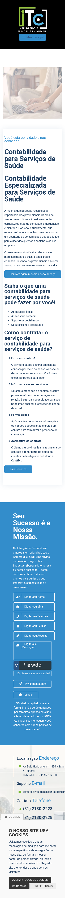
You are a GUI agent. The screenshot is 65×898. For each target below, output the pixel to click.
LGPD (47, 716)
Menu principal (32, 37)
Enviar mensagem (32, 683)
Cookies (12, 816)
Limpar (26, 694)
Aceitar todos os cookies (30, 879)
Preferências (43, 886)
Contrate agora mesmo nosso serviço (32, 274)
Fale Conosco (18, 469)
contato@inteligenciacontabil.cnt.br (44, 791)
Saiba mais (19, 886)
